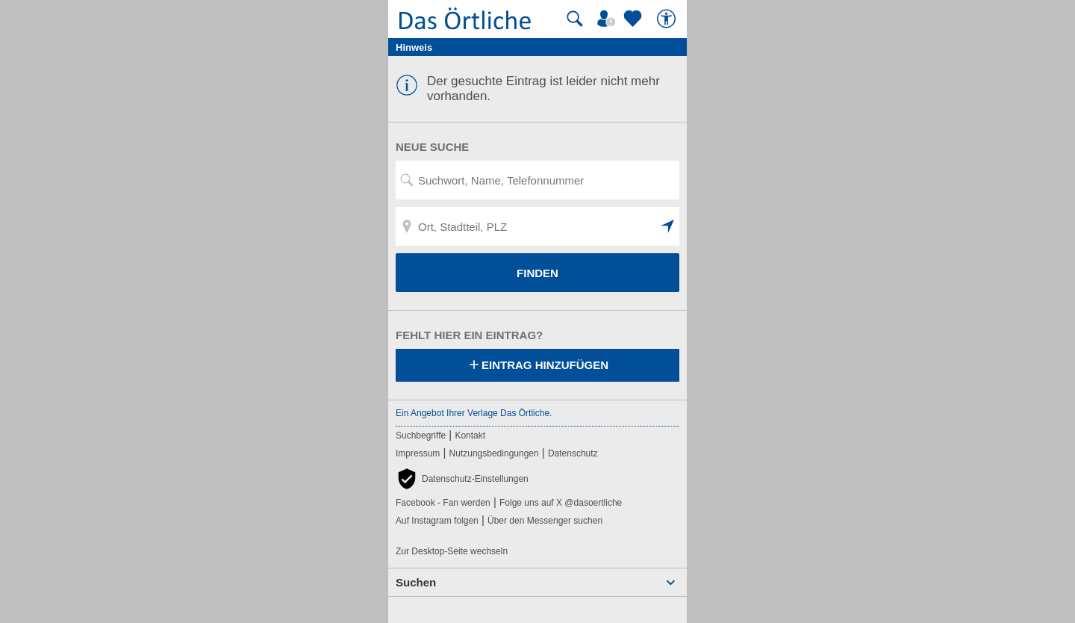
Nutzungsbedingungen (494, 453)
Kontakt (470, 435)
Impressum (418, 453)
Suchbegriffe (421, 435)
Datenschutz (573, 453)
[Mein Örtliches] (608, 18)
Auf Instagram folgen (437, 520)
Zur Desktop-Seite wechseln (452, 551)
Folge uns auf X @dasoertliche (560, 503)
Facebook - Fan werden (443, 503)
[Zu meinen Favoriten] (634, 18)
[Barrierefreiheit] (668, 18)
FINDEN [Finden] (537, 273)
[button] (668, 226)
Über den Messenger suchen (544, 520)
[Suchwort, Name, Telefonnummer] (537, 180)
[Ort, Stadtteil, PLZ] (537, 226)
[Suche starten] (575, 18)
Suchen (416, 582)
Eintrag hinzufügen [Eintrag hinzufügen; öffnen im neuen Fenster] (537, 366)
